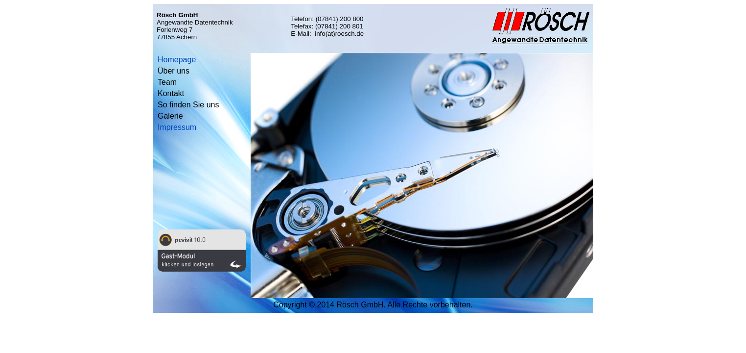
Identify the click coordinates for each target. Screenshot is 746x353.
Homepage (177, 59)
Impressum (177, 127)
